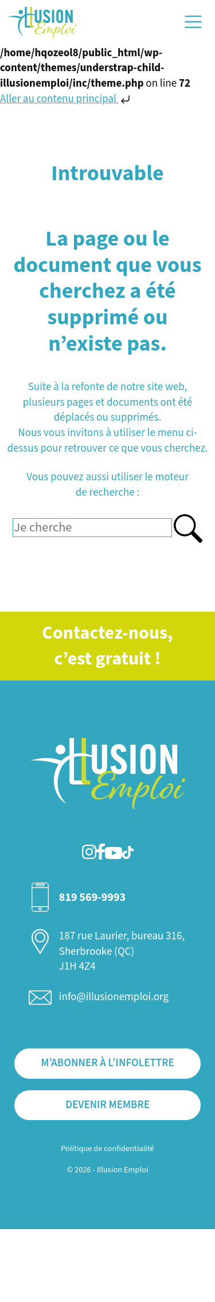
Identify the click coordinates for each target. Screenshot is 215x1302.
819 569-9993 (92, 897)
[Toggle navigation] (193, 22)
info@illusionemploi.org (114, 997)
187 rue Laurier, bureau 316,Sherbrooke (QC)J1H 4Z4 (122, 951)
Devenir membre (107, 1105)
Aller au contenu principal (66, 99)
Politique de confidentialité (107, 1148)
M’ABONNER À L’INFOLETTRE (107, 1063)
